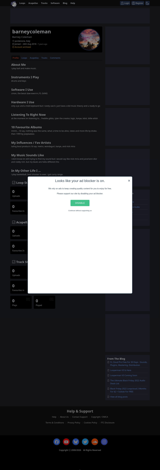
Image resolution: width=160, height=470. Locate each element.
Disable (80, 203)
